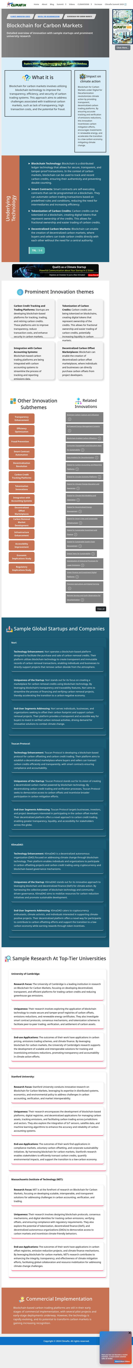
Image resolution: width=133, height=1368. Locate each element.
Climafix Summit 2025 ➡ (116, 4)
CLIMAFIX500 (83, 4)
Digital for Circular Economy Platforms (84, 476)
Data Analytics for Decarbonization (83, 457)
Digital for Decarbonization (49, 17)
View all (100, 608)
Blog (52, 4)
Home (36, 4)
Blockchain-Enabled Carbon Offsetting (84, 438)
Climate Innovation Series (20, 17)
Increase (98, 4)
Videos (72, 4)
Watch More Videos (122, 1361)
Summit (60, 4)
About (44, 4)
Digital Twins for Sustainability (81, 553)
